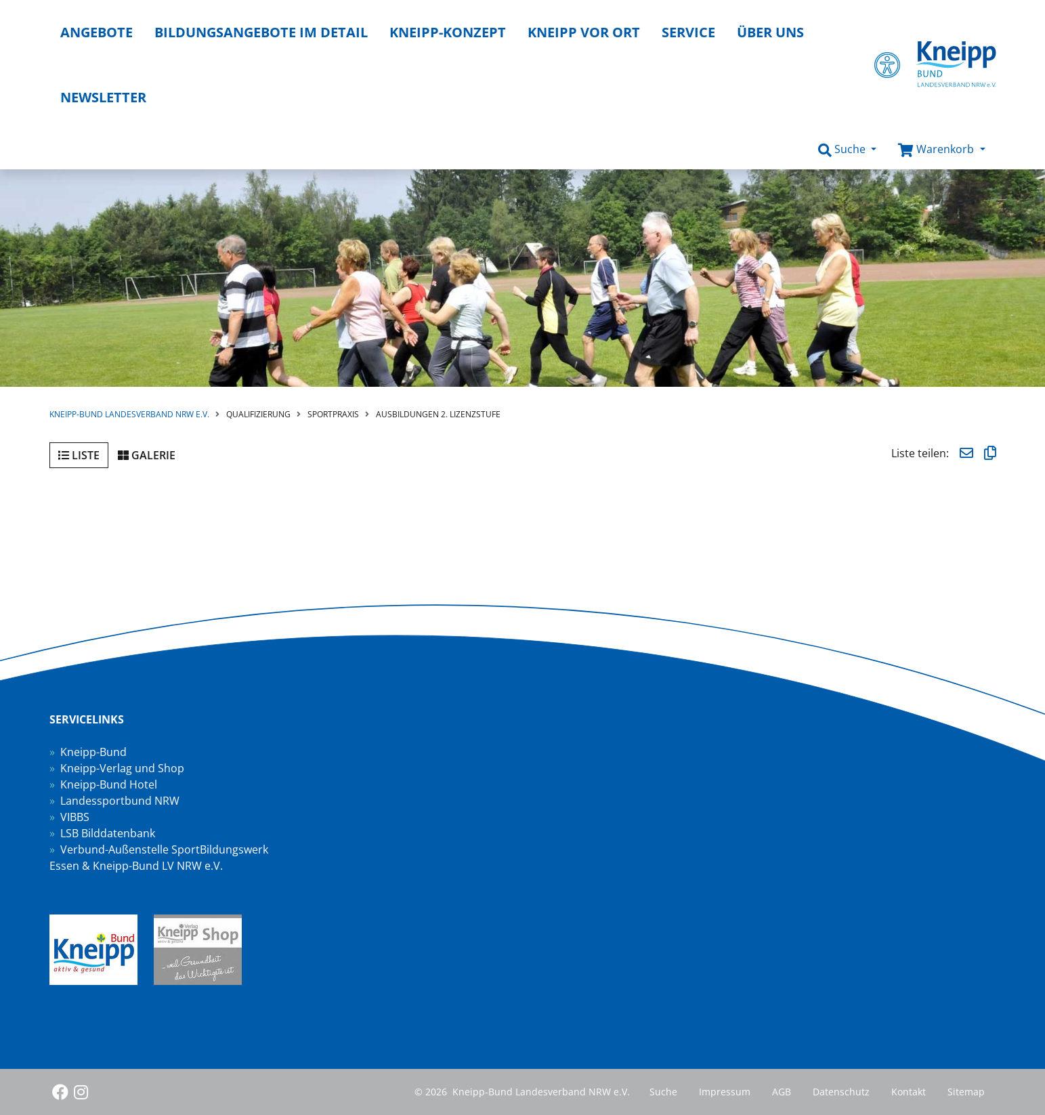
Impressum (724, 1091)
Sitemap (966, 1091)
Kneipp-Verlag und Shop (122, 768)
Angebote (96, 32)
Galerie (146, 455)
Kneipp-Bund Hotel (108, 784)
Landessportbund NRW (119, 800)
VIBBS (74, 816)
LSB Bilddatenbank (107, 833)
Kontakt (908, 1091)
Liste (79, 455)
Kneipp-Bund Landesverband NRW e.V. (129, 414)
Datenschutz (841, 1091)
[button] (847, 149)
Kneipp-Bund (93, 751)
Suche (663, 1091)
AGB (781, 1091)
